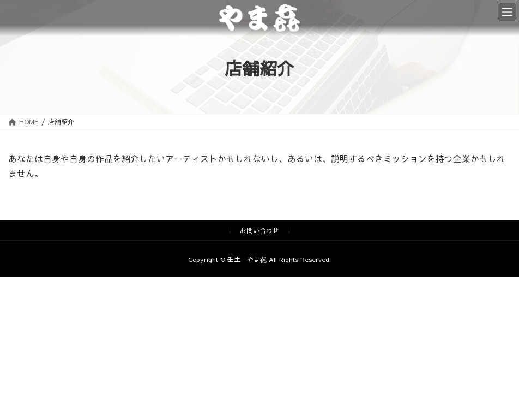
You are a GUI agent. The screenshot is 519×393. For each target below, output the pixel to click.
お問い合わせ (259, 230)
